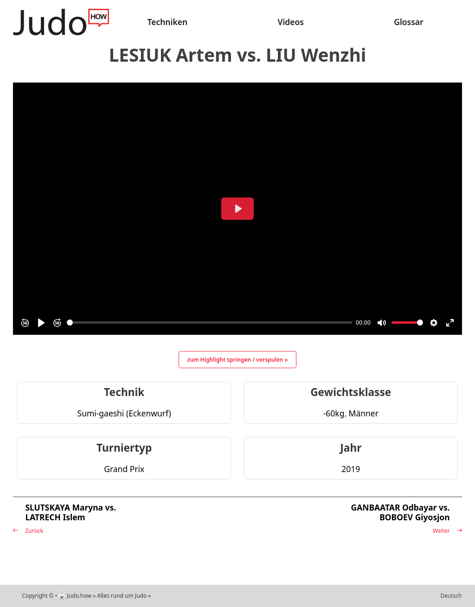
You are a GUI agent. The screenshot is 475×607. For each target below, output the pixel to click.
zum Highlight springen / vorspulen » (237, 360)
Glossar (408, 21)
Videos (290, 21)
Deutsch (451, 596)
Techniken (168, 21)
